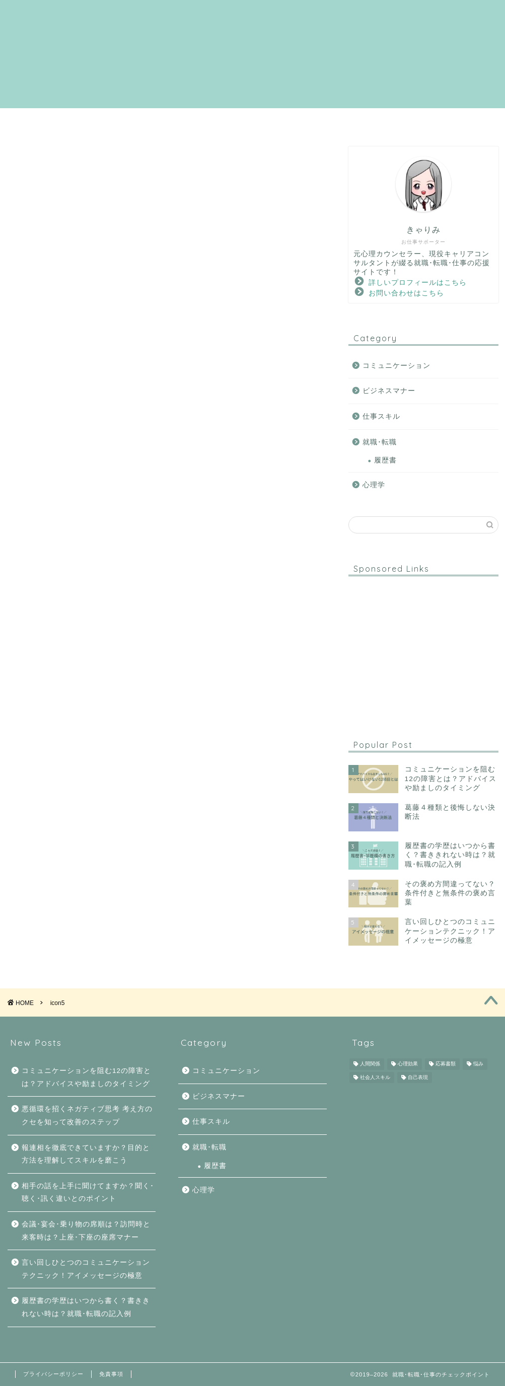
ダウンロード (418, 120)
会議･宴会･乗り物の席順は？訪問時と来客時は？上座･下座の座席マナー (86, 1230)
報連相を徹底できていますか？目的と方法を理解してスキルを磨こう (86, 1154)
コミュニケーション (283, 120)
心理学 (357, 120)
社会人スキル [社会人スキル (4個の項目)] (375, 1077)
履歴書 (385, 460)
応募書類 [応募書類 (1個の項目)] (446, 1064)
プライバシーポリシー (53, 1374)
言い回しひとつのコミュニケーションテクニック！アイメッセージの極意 (86, 1269)
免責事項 (111, 1374)
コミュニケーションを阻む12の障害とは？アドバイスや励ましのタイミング (86, 1077)
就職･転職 (203, 120)
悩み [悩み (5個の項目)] (478, 1064)
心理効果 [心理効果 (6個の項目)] (408, 1064)
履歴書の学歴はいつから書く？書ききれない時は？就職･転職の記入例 (86, 1307)
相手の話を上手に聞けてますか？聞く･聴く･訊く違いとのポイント (88, 1192)
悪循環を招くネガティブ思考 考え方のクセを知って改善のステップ (87, 1115)
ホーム (74, 120)
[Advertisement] (423, 647)
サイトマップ (136, 120)
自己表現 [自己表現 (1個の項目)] (418, 1077)
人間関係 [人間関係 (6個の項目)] (370, 1064)
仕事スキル (381, 416)
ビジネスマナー (389, 391)
